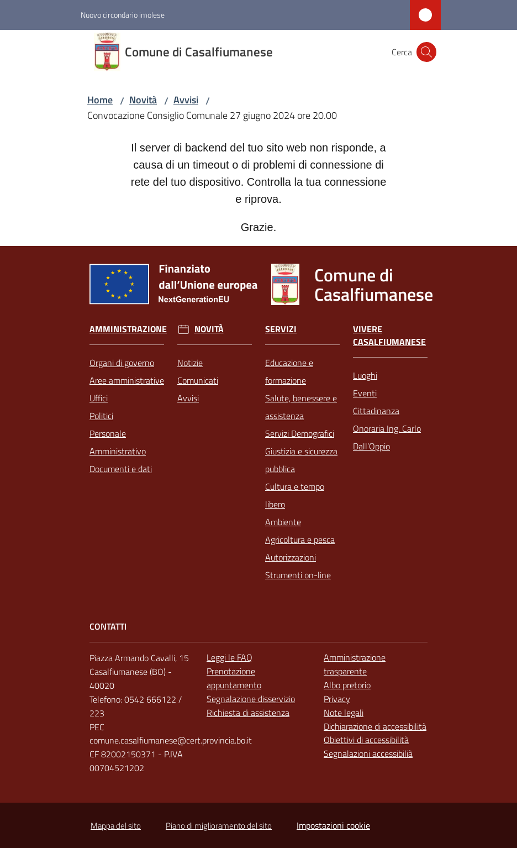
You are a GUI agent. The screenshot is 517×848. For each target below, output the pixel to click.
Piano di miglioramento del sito (219, 825)
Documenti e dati (120, 468)
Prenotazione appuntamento (234, 678)
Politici (101, 415)
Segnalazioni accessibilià (368, 753)
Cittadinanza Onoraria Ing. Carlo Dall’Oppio (387, 428)
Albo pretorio (347, 685)
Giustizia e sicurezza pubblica (301, 459)
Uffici (98, 398)
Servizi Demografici (299, 433)
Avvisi (185, 99)
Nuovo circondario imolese (123, 14)
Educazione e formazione (289, 371)
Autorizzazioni (290, 557)
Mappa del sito (116, 825)
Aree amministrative (126, 380)
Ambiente (283, 521)
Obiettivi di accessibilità (366, 739)
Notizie (190, 362)
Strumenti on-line (298, 575)
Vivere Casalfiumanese (389, 335)
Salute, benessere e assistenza (301, 406)
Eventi (365, 393)
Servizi (281, 329)
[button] (426, 52)
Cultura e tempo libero (294, 495)
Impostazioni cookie (333, 825)
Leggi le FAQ (229, 657)
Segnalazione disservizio (251, 698)
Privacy (337, 698)
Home (100, 99)
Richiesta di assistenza (248, 712)
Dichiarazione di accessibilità (375, 726)
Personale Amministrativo (117, 442)
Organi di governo (121, 362)
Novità (143, 99)
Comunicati (197, 380)
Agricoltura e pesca (300, 539)
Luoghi (365, 375)
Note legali (343, 712)
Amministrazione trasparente (355, 664)
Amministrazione (128, 329)
